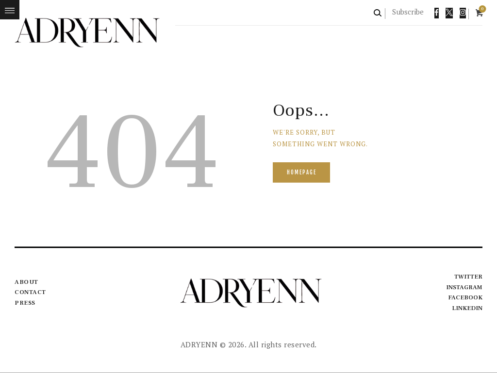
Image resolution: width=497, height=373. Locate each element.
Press (25, 303)
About (26, 282)
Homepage (302, 173)
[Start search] (378, 13)
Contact (30, 292)
